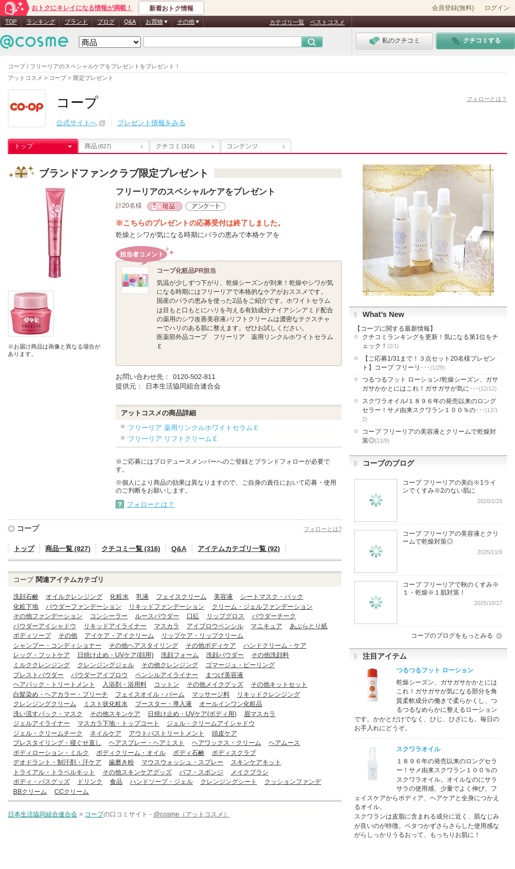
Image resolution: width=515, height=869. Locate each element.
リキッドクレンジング (268, 694)
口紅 (193, 616)
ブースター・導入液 (163, 704)
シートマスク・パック (271, 596)
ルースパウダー (157, 616)
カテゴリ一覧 (287, 22)
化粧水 (119, 596)
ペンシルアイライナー (166, 675)
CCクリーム (71, 791)
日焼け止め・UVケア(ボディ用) (192, 714)
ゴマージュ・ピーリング (240, 665)
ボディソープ (32, 635)
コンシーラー (109, 616)
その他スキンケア (115, 714)
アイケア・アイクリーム (119, 635)
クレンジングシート (228, 781)
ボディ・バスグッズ (41, 781)
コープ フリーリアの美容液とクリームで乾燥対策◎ (429, 436)
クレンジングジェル (105, 665)
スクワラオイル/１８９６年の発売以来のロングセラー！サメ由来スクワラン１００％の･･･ (430, 410)
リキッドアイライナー (115, 626)
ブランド (76, 21)
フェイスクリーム (181, 596)
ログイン (497, 8)
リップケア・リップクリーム (202, 635)
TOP (11, 21)
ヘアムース (284, 743)
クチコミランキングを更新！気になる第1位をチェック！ (430, 341)
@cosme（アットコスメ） (191, 814)
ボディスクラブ (234, 752)
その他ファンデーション (48, 616)
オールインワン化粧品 (230, 704)
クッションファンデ (292, 781)
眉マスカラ (259, 714)
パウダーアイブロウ (99, 675)
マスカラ (166, 626)
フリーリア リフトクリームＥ (173, 439)
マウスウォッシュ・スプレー (182, 762)
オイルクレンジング (74, 596)
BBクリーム (30, 791)
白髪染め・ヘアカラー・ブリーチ (60, 694)
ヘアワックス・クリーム (226, 743)
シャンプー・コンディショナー (57, 645)
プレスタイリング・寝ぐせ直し (57, 743)
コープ (28, 528)
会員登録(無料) (453, 8)
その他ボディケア (211, 645)
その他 (67, 635)
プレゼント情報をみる (151, 123)
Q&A (130, 21)
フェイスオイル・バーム (149, 694)
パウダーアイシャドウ (44, 626)
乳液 (142, 596)
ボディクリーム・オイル (131, 752)
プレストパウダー (38, 675)
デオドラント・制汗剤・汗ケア (57, 762)
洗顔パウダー (225, 655)
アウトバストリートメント (166, 733)
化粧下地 (25, 606)
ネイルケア (105, 733)
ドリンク (89, 781)
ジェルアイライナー (41, 723)
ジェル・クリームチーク (48, 733)
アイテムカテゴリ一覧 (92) (239, 549)
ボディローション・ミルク (51, 752)
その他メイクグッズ (215, 684)
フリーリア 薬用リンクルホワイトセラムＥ (194, 428)
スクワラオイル (418, 749)
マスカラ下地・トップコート (118, 723)
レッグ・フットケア (41, 655)
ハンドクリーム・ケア (274, 645)
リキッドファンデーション (166, 606)
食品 (116, 781)
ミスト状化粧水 (106, 704)
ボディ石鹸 (188, 752)
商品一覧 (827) (67, 549)
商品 (98, 146)
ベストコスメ (327, 22)
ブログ (106, 21)
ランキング (40, 21)
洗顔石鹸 (25, 596)
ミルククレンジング (41, 665)
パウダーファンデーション (83, 606)
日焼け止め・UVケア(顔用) (115, 655)
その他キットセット (279, 684)
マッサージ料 (211, 694)
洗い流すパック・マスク (48, 714)
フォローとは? (323, 529)
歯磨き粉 (121, 762)
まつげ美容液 (224, 675)
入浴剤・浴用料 (124, 684)
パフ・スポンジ (201, 772)
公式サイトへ (76, 123)
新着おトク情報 (171, 8)
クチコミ (175, 146)
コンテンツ (242, 146)
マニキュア (266, 626)
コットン (166, 684)
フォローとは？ (487, 99)
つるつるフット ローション (434, 670)
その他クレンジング (169, 665)
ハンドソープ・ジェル (161, 781)
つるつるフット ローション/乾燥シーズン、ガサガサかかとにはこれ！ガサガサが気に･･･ (430, 384)
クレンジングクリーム (44, 704)
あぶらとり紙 (308, 626)
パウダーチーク (274, 616)
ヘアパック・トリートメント (54, 684)
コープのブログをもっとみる (452, 635)
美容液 (223, 596)
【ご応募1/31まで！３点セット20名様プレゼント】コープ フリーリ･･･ (429, 363)
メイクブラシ (250, 772)
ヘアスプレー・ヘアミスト (146, 743)
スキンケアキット (256, 762)
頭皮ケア (224, 733)
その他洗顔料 (270, 655)
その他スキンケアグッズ (137, 772)
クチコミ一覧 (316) (130, 549)
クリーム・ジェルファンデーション (262, 606)
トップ (23, 146)
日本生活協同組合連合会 (42, 814)
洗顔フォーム (180, 655)
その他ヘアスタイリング (143, 645)
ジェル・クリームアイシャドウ (211, 723)
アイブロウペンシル (215, 626)
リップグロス (225, 616)
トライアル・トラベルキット (54, 772)
